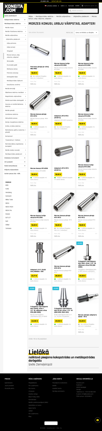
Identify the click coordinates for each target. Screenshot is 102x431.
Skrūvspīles (10, 61)
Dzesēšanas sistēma (13, 85)
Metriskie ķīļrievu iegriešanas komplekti (14, 145)
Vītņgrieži (10, 51)
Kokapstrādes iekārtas (11, 20)
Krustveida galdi (12, 65)
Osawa (7, 214)
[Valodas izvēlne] (52, 6)
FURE (7, 189)
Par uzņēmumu (33, 386)
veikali (30, 411)
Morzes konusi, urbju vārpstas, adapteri (13, 56)
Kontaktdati (32, 400)
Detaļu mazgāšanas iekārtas (14, 122)
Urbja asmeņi (11, 47)
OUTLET (8, 217)
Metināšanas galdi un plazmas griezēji (15, 131)
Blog (30, 416)
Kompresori (9, 136)
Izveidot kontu (57, 388)
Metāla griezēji (9, 110)
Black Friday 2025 (34, 397)
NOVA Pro (8, 210)
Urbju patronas (11, 43)
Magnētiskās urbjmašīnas (13, 96)
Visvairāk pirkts (9, 388)
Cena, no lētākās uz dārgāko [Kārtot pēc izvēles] (87, 32)
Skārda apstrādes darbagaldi (14, 100)
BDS (6, 185)
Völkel (7, 225)
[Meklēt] (83, 11)
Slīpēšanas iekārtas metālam (14, 92)
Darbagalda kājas (12, 77)
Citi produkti (8, 162)
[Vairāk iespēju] (97, 420)
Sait (6, 221)
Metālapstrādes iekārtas (12, 24)
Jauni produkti (9, 386)
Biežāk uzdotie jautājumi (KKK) (38, 402)
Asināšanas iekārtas (11, 114)
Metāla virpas (9, 28)
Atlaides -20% (45, 1)
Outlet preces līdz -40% (12, 174)
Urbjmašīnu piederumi (13, 39)
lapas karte (32, 408)
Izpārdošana (8, 383)
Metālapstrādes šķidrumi (15, 81)
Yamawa (8, 228)
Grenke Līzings (33, 394)
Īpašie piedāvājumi (10, 16)
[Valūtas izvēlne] (64, 6)
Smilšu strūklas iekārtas (13, 126)
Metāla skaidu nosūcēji (12, 150)
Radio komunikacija (10, 166)
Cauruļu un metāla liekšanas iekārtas (14, 105)
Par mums (32, 388)
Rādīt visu (33, 84)
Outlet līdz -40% (56, 1)
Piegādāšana (33, 383)
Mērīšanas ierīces (12, 69)
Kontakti (71, 6)
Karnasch (8, 196)
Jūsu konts (57, 379)
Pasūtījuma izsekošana (59, 383)
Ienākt (77, 6)
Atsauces (31, 391)
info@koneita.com (87, 394)
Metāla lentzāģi (10, 89)
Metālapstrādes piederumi (13, 154)
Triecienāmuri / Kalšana (12, 140)
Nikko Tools (9, 200)
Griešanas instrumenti (11, 158)
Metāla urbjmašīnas (11, 35)
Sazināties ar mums (35, 405)
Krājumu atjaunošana (11, 170)
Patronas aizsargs (12, 73)
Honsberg (8, 192)
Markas (8, 182)
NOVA (7, 203)
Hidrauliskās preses (11, 118)
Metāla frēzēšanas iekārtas (14, 31)
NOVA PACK (9, 207)
